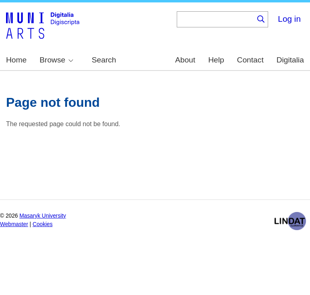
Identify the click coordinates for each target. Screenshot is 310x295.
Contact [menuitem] (250, 60)
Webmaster (14, 224)
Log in (289, 18)
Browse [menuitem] (56, 60)
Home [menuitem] (16, 60)
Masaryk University (42, 216)
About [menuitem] (185, 60)
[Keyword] (215, 19)
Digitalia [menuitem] (290, 60)
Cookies (43, 224)
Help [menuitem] (216, 60)
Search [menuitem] (104, 60)
